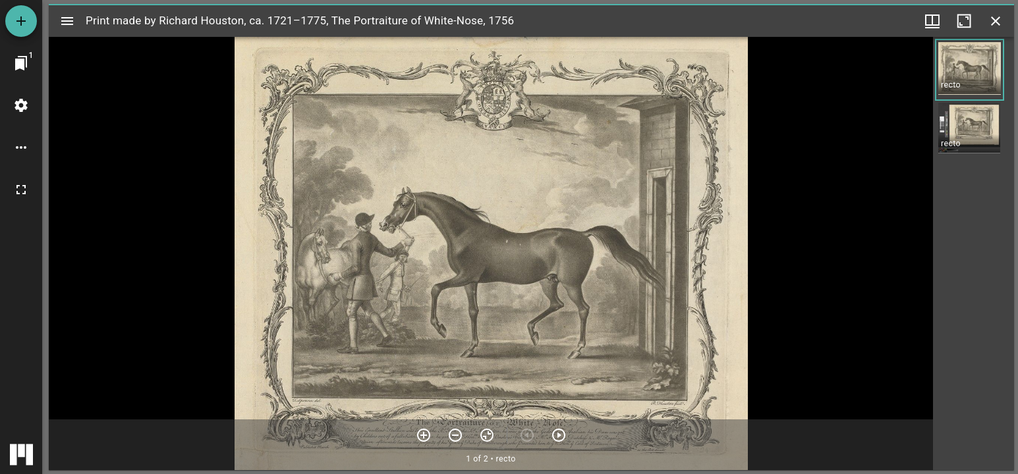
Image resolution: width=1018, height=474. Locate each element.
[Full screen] (21, 189)
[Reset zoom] (487, 435)
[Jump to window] (21, 63)
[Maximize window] (964, 21)
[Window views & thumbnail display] (932, 21)
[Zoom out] (455, 435)
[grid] (973, 253)
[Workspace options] (21, 147)
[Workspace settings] (21, 105)
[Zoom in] (423, 435)
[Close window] (995, 21)
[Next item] (559, 435)
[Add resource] (21, 21)
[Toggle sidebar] (67, 21)
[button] (969, 69)
